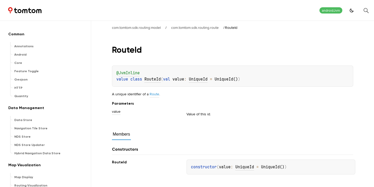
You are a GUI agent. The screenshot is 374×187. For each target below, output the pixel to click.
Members (121, 134)
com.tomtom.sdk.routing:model (136, 27)
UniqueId (198, 79)
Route (154, 94)
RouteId (152, 79)
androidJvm (331, 10)
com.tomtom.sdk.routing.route (195, 27)
